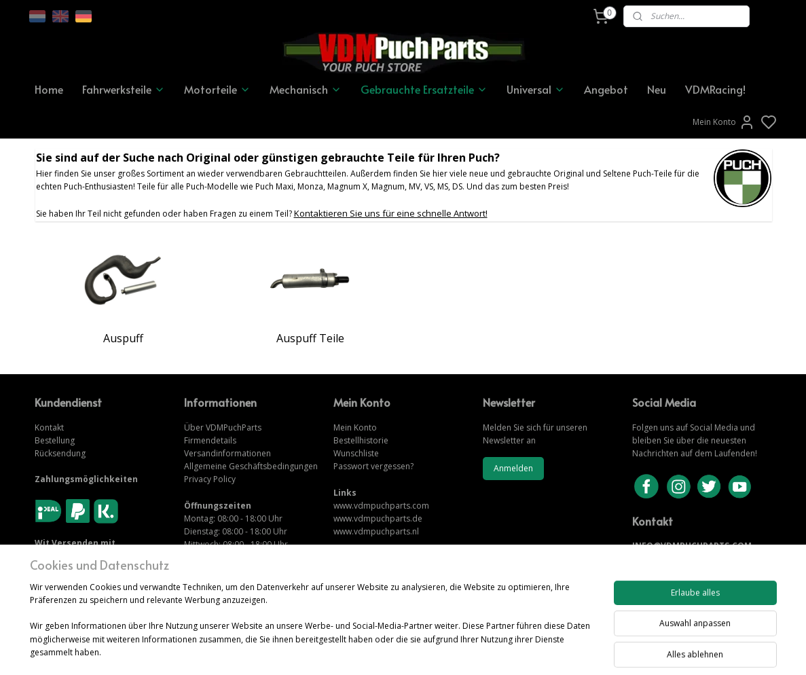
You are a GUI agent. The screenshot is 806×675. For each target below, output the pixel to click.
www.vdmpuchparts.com (381, 505)
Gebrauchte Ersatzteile (424, 88)
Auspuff (123, 338)
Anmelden (513, 468)
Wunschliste (356, 453)
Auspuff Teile (310, 338)
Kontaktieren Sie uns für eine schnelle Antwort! (390, 213)
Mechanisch (306, 88)
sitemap (449, 650)
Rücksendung (60, 453)
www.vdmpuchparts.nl (376, 531)
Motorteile (217, 88)
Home (49, 88)
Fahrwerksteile (123, 88)
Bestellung (55, 440)
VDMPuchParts (232, 427)
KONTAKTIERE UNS (671, 558)
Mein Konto (724, 122)
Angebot (606, 88)
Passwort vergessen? (373, 466)
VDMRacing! (715, 88)
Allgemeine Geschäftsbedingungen (251, 466)
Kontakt (49, 427)
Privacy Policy (210, 479)
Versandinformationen (227, 453)
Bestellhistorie (360, 440)
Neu (656, 88)
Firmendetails (210, 440)
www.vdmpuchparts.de (377, 518)
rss (478, 650)
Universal (536, 88)
